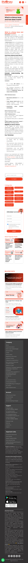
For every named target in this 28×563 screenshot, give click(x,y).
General (9, 195)
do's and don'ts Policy (11, 380)
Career (7, 352)
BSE (11, 492)
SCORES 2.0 (8, 376)
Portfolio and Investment (19, 198)
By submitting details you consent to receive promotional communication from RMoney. (14, 226)
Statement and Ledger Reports (9, 205)
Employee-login (9, 421)
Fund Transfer (9, 436)
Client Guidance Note (11, 387)
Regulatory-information (11, 356)
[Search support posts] (14, 175)
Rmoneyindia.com (15, 559)
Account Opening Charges (12, 400)
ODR (7, 378)
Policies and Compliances (9, 198)
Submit (14, 231)
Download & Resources (11, 434)
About (7, 345)
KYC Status (8, 385)
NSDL (18, 492)
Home (6, 24)
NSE (9, 492)
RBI (7, 492)
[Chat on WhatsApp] (3, 560)
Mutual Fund (18, 195)
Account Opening (19, 187)
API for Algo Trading (9, 192)
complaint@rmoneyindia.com (12, 415)
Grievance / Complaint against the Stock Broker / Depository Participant (14, 369)
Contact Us (8, 425)
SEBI (6, 492)
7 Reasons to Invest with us (12, 360)
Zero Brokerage (9, 397)
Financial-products (10, 347)
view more (10, 228)
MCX (13, 492)
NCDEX (15, 492)
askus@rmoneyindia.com (11, 412)
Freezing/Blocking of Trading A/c (13, 383)
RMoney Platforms (9, 201)
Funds (18, 191)
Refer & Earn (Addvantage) (12, 348)
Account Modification (9, 188)
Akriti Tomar (8, 21)
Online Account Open (11, 395)
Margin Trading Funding (11, 438)
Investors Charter (10, 358)
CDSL (20, 492)
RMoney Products (19, 201)
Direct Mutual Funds (10, 440)
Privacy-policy (9, 354)
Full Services (8, 399)
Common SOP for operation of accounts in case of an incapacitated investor (12, 373)
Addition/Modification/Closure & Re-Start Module (13, 442)
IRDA (6, 494)
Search (14, 179)
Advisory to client (10, 365)
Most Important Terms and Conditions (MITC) (12, 363)
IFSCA (12, 480)
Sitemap (8, 423)
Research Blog (9, 350)
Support (10, 24)
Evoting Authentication (11, 381)
